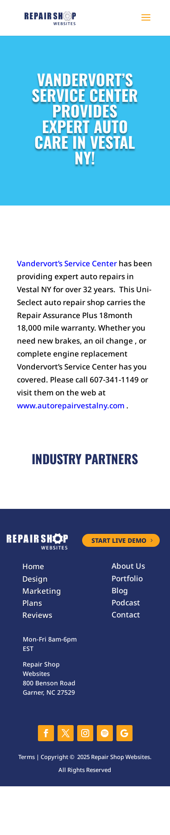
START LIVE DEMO (118, 540)
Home (33, 566)
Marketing (41, 591)
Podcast (126, 602)
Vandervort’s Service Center (67, 263)
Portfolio (127, 578)
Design (35, 579)
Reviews (37, 615)
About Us (128, 566)
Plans (32, 603)
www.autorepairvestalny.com (70, 405)
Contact (126, 614)
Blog (120, 590)
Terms (26, 757)
